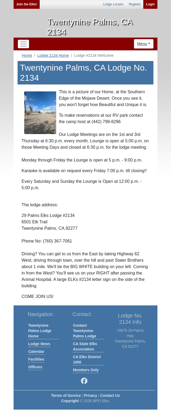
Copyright (70, 401)
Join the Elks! (26, 4)
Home (27, 55)
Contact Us (110, 395)
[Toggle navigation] (23, 44)
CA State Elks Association (85, 346)
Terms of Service (66, 395)
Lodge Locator (113, 4)
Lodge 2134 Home (53, 55)
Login (150, 4)
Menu (142, 43)
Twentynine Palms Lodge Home (39, 330)
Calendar (36, 351)
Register (135, 4)
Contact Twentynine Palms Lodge (84, 330)
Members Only (86, 370)
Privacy (90, 395)
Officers (35, 367)
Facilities (36, 359)
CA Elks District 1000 (87, 359)
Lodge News (39, 344)
